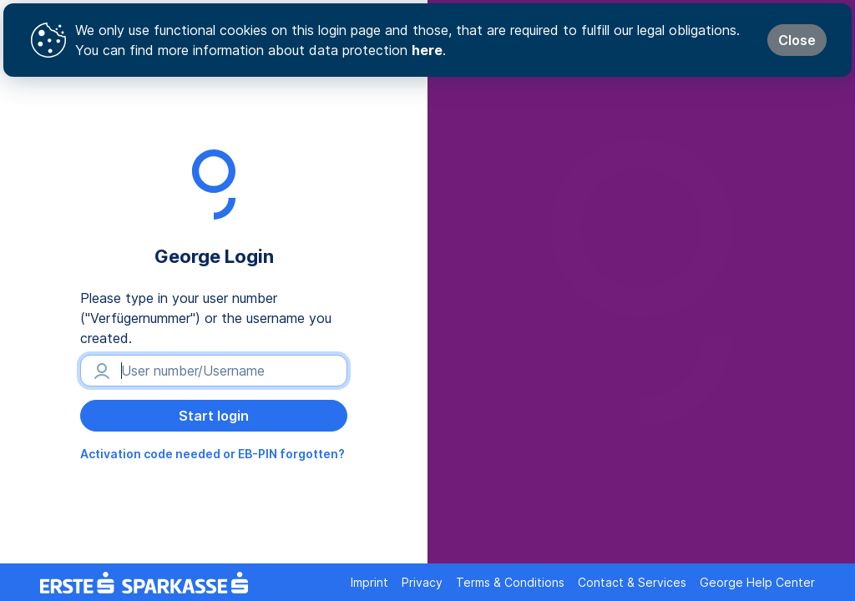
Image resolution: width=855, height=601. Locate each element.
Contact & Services (632, 582)
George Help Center (757, 582)
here (427, 50)
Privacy (422, 582)
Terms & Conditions (510, 582)
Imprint (369, 582)
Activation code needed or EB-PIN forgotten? (212, 454)
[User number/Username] (213, 370)
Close (797, 40)
